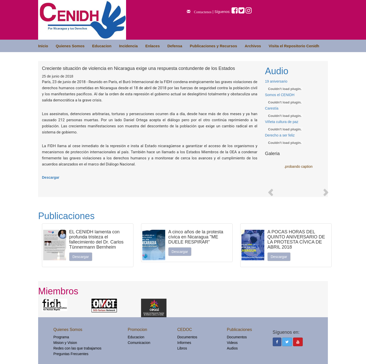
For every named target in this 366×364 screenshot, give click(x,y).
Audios (232, 348)
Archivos (253, 46)
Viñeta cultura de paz (281, 122)
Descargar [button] (80, 257)
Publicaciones (66, 216)
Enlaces (152, 46)
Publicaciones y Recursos (213, 46)
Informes (184, 343)
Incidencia (128, 46)
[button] (270, 190)
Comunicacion (139, 343)
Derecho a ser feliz (280, 135)
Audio (276, 71)
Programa (61, 337)
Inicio (43, 46)
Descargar (50, 177)
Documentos (187, 337)
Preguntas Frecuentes (70, 354)
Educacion (102, 46)
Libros (182, 348)
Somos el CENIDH (280, 95)
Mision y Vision (65, 343)
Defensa (174, 46)
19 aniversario (276, 81)
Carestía (272, 108)
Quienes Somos (70, 46)
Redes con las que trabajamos (77, 348)
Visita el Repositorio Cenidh (294, 46)
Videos (232, 343)
